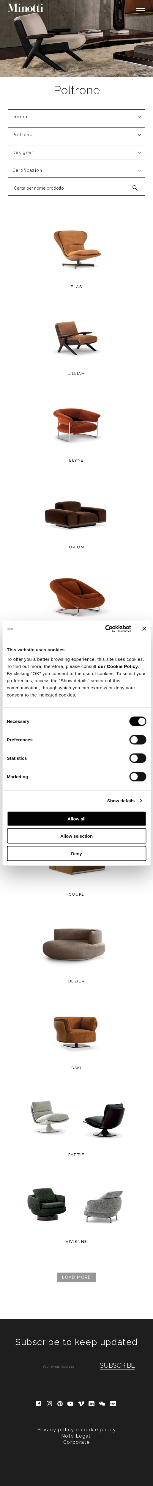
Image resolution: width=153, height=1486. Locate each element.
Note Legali (76, 1436)
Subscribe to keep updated (76, 1342)
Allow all (76, 818)
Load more (76, 1277)
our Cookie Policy (118, 666)
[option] (76, 38)
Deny (76, 853)
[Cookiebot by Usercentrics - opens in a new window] (105, 629)
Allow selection (76, 836)
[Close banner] (144, 629)
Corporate (76, 1442)
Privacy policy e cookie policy (76, 1429)
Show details (121, 800)
